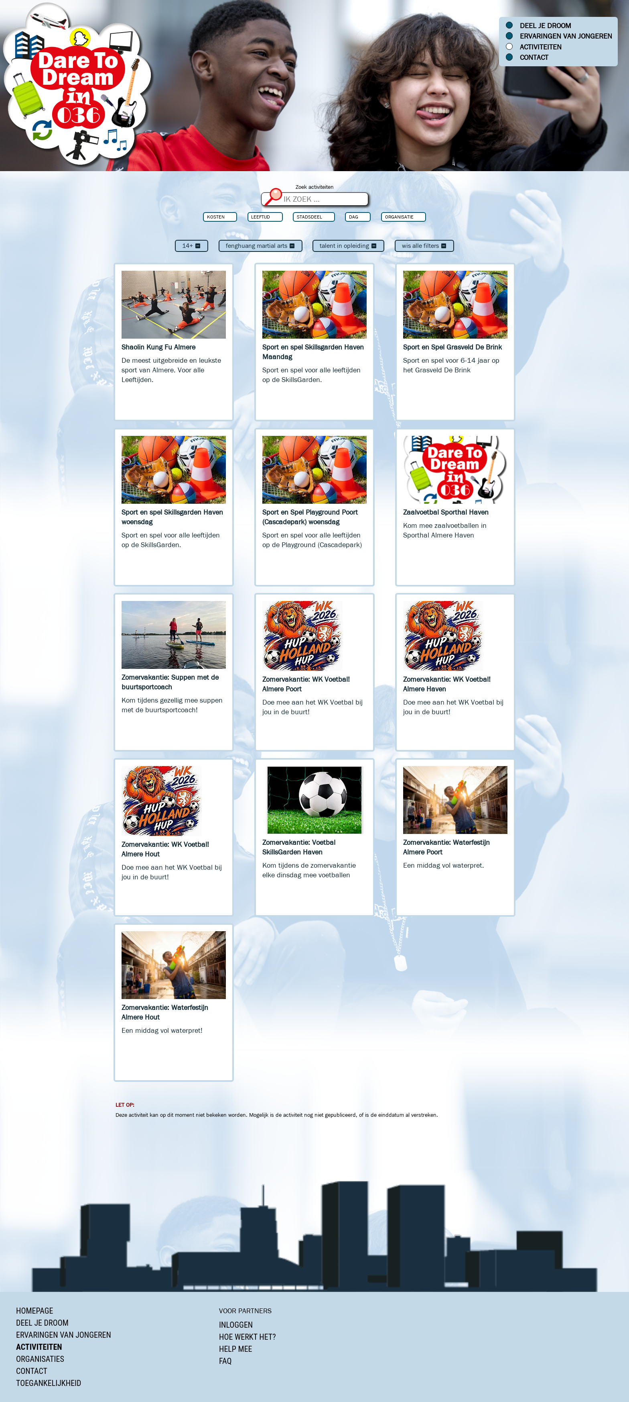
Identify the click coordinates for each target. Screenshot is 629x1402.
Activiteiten (541, 47)
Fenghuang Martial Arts (260, 245)
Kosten (216, 216)
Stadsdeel (309, 216)
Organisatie (399, 216)
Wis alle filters (424, 245)
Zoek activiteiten (315, 187)
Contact (534, 57)
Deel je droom (545, 26)
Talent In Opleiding (348, 245)
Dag (353, 216)
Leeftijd (260, 216)
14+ (191, 245)
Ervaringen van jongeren (566, 36)
